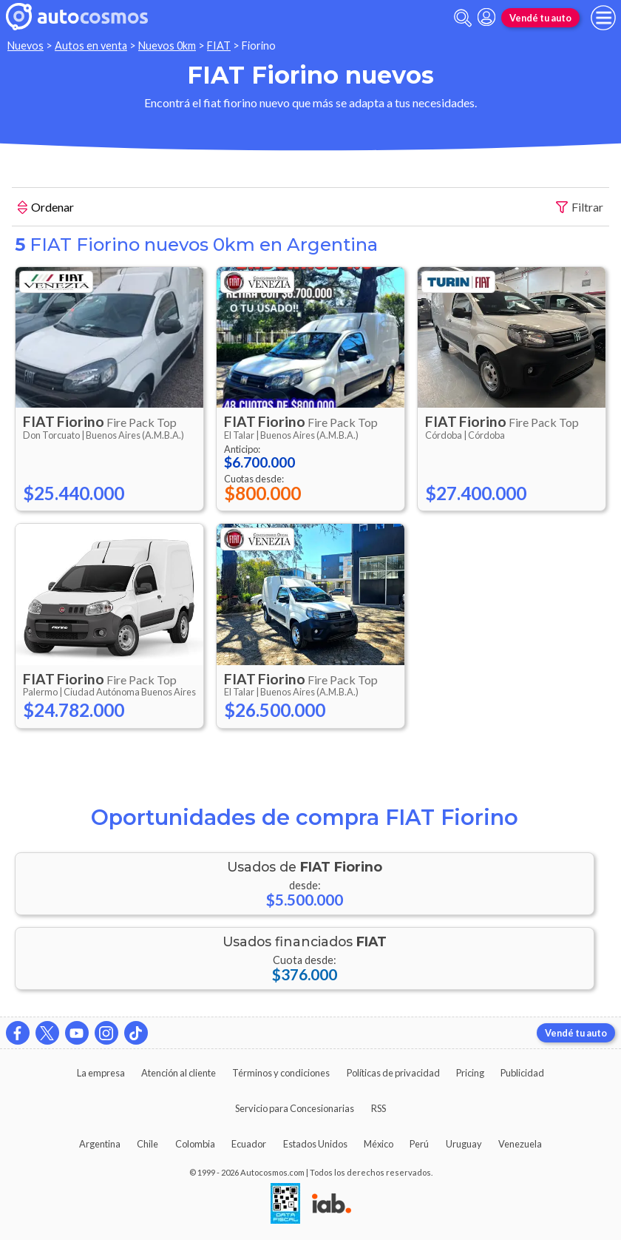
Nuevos (25, 45)
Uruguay (464, 1144)
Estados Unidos (315, 1144)
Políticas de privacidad (393, 1073)
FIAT (219, 45)
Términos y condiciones (281, 1073)
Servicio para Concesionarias (294, 1108)
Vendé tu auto (540, 18)
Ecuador (248, 1144)
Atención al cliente (178, 1073)
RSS (378, 1108)
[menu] (603, 17)
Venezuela (520, 1144)
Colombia (195, 1144)
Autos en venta (91, 45)
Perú (419, 1144)
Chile (147, 1144)
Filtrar (579, 207)
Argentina (100, 1144)
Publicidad (522, 1073)
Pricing (470, 1073)
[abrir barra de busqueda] (463, 18)
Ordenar (46, 209)
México (378, 1144)
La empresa (101, 1073)
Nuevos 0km (167, 45)
